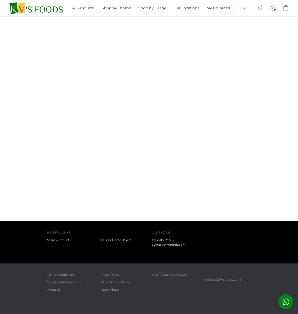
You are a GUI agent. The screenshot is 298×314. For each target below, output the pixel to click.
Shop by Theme (116, 8)
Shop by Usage (152, 8)
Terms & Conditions (60, 274)
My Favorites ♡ (220, 8)
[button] (285, 301)
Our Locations (186, 8)
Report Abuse (109, 289)
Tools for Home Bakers (115, 240)
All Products (83, 8)
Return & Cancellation (114, 282)
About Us (53, 289)
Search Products (59, 240)
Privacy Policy (109, 274)
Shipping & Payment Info (64, 282)
